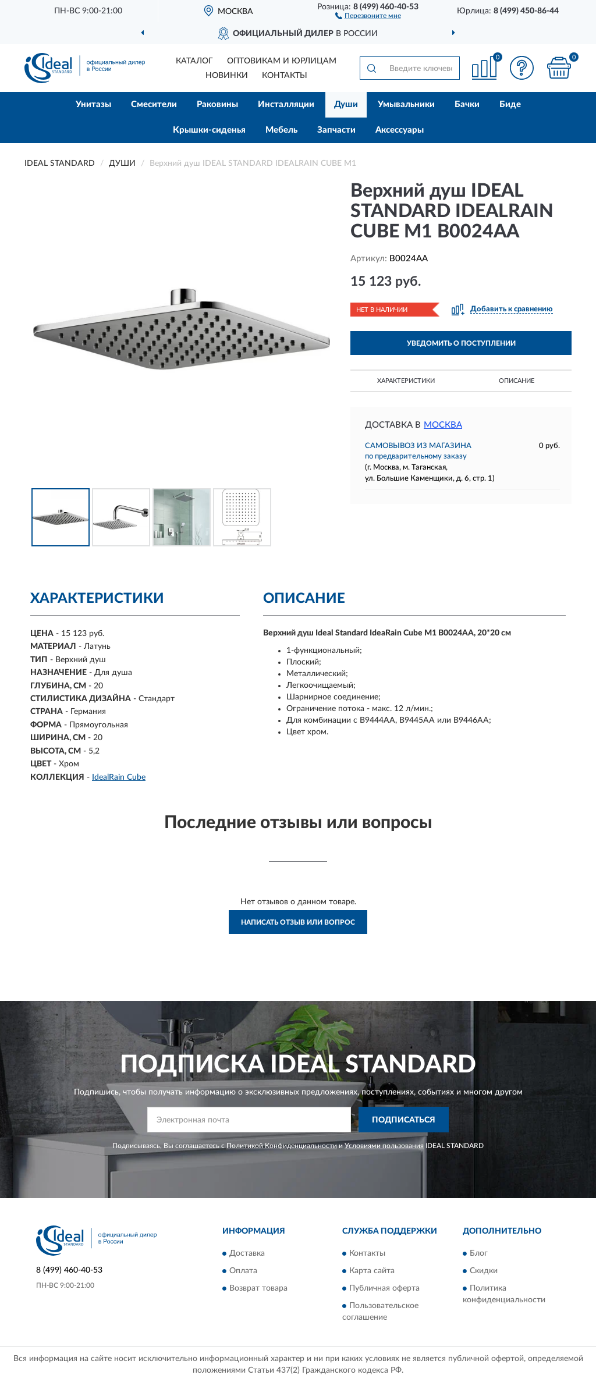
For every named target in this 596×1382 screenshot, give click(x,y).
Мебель (281, 130)
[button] (368, 15)
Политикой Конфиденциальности (281, 1145)
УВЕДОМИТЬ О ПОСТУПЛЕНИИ (461, 343)
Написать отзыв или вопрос (298, 922)
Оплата (243, 1271)
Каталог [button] (194, 61)
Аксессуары (399, 130)
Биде (510, 104)
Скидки (484, 1271)
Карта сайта (372, 1271)
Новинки (226, 76)
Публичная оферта (384, 1288)
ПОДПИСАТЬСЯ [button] (403, 1120)
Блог (479, 1253)
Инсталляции (286, 104)
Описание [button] (516, 381)
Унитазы (93, 104)
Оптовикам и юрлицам (281, 61)
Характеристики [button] (406, 381)
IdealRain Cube (119, 777)
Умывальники (406, 104)
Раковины (217, 104)
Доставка (247, 1253)
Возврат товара (258, 1288)
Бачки (467, 104)
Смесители (154, 104)
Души (346, 104)
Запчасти (336, 130)
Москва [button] (443, 425)
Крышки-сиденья (209, 130)
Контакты (284, 76)
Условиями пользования (384, 1145)
